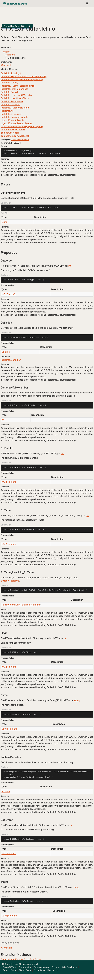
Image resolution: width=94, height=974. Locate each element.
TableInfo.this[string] (11, 114)
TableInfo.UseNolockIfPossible (17, 95)
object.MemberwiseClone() (15, 136)
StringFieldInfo (9, 728)
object (6, 51)
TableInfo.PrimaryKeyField (14, 117)
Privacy (55, 967)
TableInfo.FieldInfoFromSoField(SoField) (22, 79)
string (4, 222)
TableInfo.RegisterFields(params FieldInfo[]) (23, 76)
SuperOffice (16, 140)
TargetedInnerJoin (10, 604)
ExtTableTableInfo (10, 580)
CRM (23, 140)
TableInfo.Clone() (9, 82)
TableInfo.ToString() (11, 73)
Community (25, 967)
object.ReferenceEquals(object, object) (22, 126)
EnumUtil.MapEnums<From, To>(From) (21, 959)
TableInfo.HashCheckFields (15, 98)
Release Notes (41, 967)
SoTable (5, 351)
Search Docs (9, 970)
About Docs (25, 970)
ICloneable (6, 65)
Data (27, 140)
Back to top (53, 970)
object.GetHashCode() (13, 129)
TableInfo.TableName (12, 101)
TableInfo (10, 54)
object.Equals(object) (12, 120)
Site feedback (69, 967)
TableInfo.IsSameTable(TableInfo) (18, 85)
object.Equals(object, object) (16, 123)
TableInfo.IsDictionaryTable (15, 107)
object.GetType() (10, 132)
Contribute (39, 970)
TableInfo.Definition (11, 360)
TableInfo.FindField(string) (14, 89)
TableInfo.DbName (10, 104)
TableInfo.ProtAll (9, 92)
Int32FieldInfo (8, 294)
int (69, 265)
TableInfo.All (7, 110)
